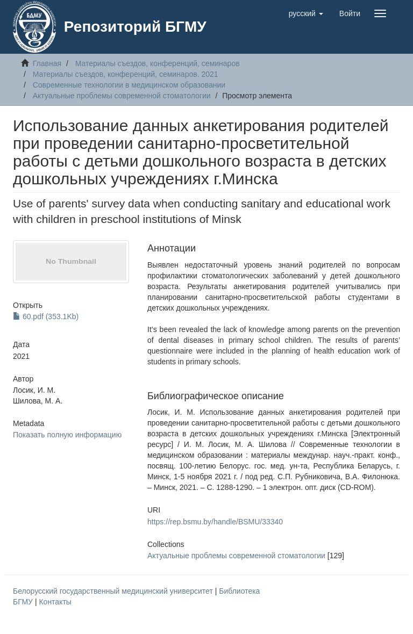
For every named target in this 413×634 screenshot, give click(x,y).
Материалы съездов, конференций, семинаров (157, 63)
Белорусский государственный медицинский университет (114, 591)
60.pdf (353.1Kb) (46, 316)
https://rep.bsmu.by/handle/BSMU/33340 (215, 521)
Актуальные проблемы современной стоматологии (122, 95)
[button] (306, 13)
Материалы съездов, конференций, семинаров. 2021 (125, 74)
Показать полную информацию (67, 434)
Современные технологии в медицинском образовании (129, 85)
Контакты (55, 601)
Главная (47, 63)
